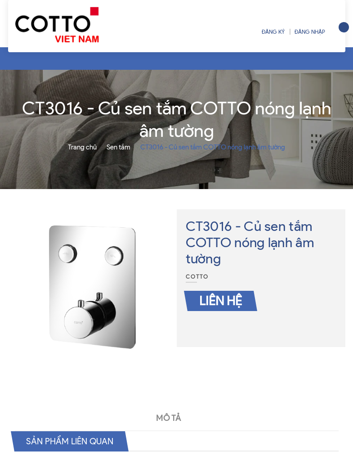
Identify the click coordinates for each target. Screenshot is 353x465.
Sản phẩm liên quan (72, 441)
